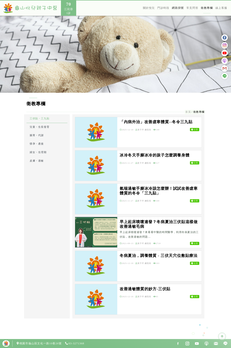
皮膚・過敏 (37, 160)
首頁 (188, 112)
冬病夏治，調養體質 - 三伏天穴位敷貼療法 (159, 256)
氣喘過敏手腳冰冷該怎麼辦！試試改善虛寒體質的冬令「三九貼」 (159, 190)
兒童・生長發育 (39, 127)
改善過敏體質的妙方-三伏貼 (145, 289)
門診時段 (163, 7)
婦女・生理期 (38, 152)
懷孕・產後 (37, 143)
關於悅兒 (149, 7)
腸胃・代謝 (37, 135)
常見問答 (192, 7)
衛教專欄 (207, 7)
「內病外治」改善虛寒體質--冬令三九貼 (156, 122)
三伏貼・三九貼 (39, 118)
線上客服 (221, 7)
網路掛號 (178, 7)
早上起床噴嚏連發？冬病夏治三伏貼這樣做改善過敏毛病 (159, 224)
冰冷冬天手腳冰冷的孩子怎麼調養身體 (154, 155)
